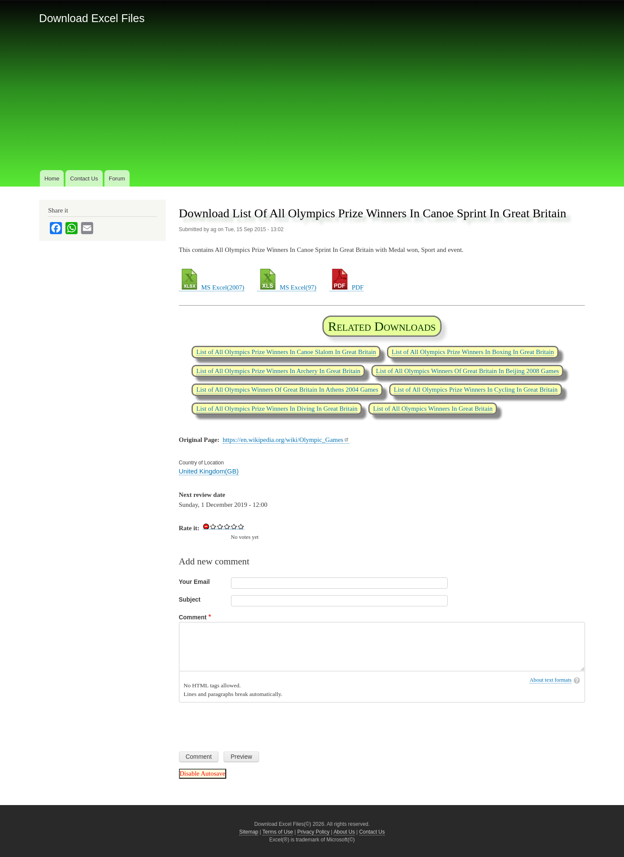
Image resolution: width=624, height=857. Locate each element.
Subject (190, 599)
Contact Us (84, 178)
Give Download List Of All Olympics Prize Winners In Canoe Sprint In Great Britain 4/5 (234, 526)
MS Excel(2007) (211, 287)
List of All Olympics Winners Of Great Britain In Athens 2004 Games (287, 389)
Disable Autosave (202, 773)
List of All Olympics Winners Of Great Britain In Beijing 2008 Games (467, 370)
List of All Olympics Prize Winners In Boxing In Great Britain (473, 351)
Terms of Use (278, 832)
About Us (344, 832)
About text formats (551, 680)
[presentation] (245, 724)
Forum (117, 178)
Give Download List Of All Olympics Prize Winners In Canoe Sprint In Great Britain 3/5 (227, 526)
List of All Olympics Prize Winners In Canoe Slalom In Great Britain (286, 351)
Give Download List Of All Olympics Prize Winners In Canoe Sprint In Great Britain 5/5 (240, 526)
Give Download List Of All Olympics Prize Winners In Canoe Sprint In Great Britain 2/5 (220, 526)
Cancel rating (206, 526)
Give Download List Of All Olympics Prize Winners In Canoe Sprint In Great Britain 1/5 (213, 526)
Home (51, 178)
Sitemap (248, 832)
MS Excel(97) (286, 287)
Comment (193, 617)
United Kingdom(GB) (209, 471)
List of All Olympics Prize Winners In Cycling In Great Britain (476, 389)
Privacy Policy (313, 832)
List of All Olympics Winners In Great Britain (433, 408)
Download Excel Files (92, 18)
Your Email (194, 581)
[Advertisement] (312, 103)
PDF (346, 287)
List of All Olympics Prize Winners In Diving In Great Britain (277, 408)
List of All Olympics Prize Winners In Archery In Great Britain (278, 370)
